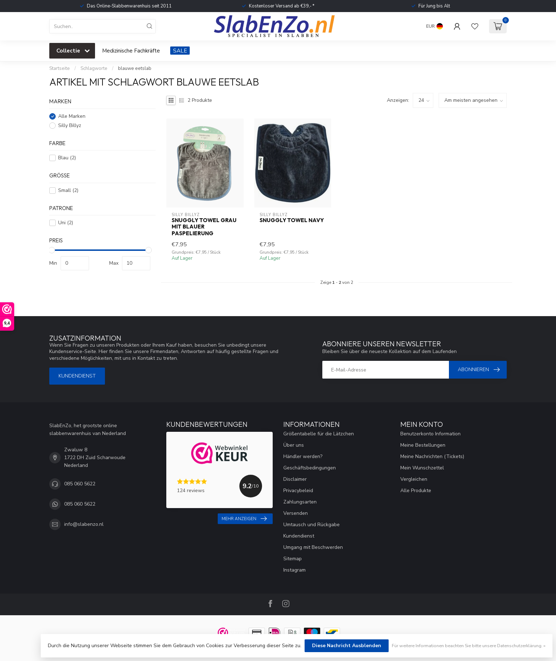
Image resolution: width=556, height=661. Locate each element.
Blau (67, 157)
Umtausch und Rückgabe (311, 524)
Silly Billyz (69, 125)
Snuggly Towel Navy (292, 220)
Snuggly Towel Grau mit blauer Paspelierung (204, 227)
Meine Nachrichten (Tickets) (432, 456)
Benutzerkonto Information (430, 433)
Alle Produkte (415, 490)
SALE (180, 50)
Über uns (293, 445)
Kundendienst (77, 376)
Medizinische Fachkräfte (131, 50)
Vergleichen (413, 479)
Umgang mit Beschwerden (313, 547)
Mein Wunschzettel (422, 467)
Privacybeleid (298, 490)
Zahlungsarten (300, 501)
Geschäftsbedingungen (309, 467)
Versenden (295, 513)
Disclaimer (295, 479)
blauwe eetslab (134, 68)
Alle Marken (71, 116)
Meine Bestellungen (422, 445)
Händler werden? (302, 456)
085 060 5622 (79, 483)
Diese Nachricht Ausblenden (346, 645)
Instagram (294, 570)
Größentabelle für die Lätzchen (318, 433)
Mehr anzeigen (244, 518)
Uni (65, 222)
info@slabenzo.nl (84, 524)
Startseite (59, 68)
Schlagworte (93, 68)
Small (68, 190)
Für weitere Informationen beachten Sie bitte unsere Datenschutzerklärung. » (468, 646)
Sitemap (292, 558)
